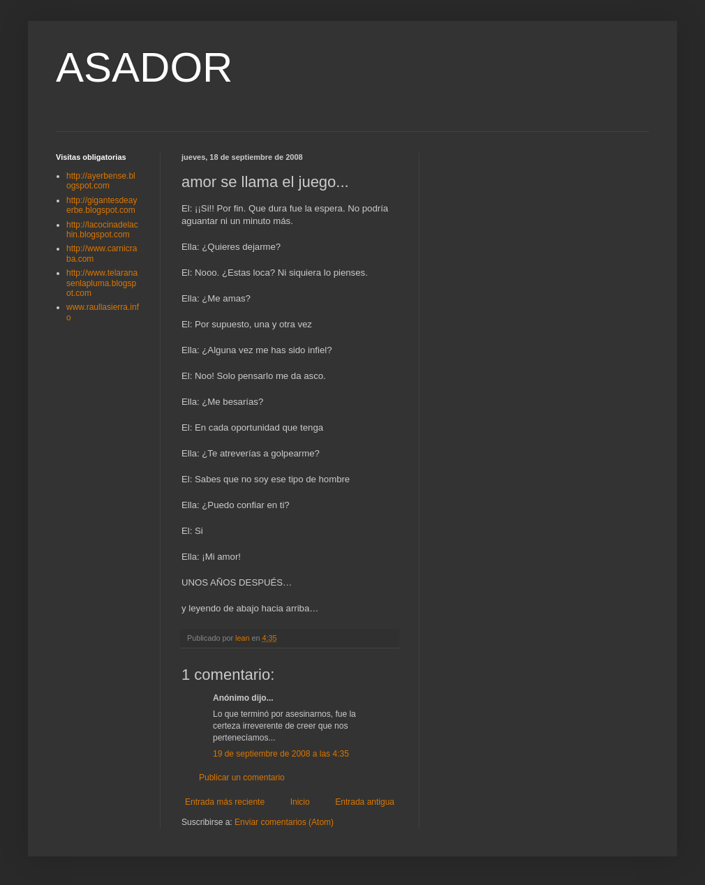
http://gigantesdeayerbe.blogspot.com (101, 205)
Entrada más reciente (225, 802)
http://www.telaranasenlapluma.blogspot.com (102, 283)
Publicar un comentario (242, 777)
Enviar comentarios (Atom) (284, 822)
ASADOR (144, 67)
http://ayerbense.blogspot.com (100, 181)
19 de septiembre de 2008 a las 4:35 (281, 754)
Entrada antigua (364, 802)
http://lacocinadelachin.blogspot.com (102, 229)
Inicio (300, 802)
